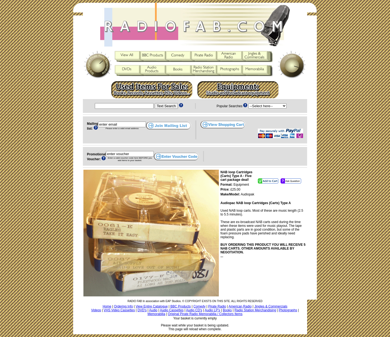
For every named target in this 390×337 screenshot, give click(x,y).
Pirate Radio (217, 306)
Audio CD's (194, 310)
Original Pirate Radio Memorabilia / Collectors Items (205, 314)
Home (107, 306)
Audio (153, 310)
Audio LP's (212, 310)
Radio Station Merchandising (255, 310)
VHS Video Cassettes (119, 310)
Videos (96, 310)
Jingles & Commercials (270, 306)
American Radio (240, 306)
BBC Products (180, 306)
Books (227, 310)
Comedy (199, 306)
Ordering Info (123, 306)
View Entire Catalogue (152, 306)
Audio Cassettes (171, 310)
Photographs (288, 310)
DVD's (142, 310)
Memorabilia (156, 314)
